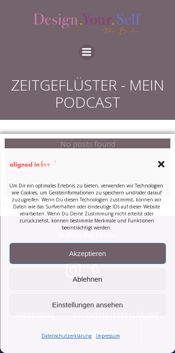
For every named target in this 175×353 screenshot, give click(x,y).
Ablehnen (87, 279)
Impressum (108, 335)
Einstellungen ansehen (87, 305)
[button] (161, 164)
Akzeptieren (87, 253)
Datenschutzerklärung (66, 335)
